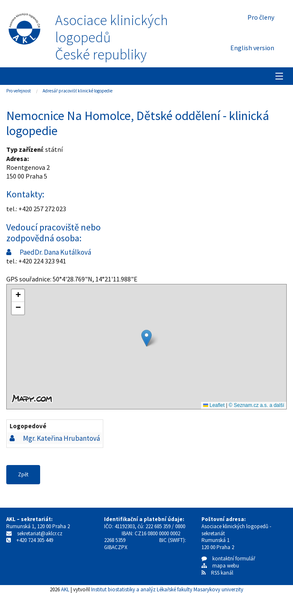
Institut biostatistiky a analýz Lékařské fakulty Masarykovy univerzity (167, 589)
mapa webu (220, 565)
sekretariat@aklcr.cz (39, 533)
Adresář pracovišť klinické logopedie (77, 91)
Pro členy (260, 17)
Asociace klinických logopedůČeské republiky (111, 37)
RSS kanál (222, 572)
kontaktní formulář (228, 558)
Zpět (23, 474)
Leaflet (213, 405)
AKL (65, 589)
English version (252, 47)
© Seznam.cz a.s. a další (256, 405)
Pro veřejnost (18, 91)
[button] (146, 338)
